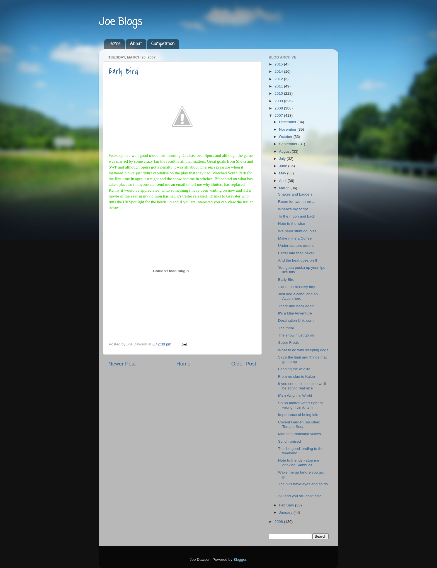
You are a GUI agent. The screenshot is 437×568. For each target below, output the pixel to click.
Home (115, 44)
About (136, 44)
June (283, 166)
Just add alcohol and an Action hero (298, 296)
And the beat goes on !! (297, 260)
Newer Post (122, 364)
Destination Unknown (296, 320)
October (286, 137)
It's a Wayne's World (295, 396)
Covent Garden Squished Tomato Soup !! (299, 424)
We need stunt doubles (297, 231)
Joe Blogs (120, 22)
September (288, 144)
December (288, 122)
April (283, 181)
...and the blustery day (296, 287)
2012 (279, 79)
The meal (286, 328)
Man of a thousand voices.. (300, 434)
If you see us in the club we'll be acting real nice (302, 386)
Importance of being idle (298, 415)
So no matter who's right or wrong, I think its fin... (300, 405)
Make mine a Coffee (295, 238)
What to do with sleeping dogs (303, 350)
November (288, 129)
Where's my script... (294, 209)
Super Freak (288, 342)
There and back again (296, 306)
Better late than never (296, 253)
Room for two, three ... (296, 201)
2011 (279, 86)
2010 (279, 93)
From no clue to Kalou (296, 376)
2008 (279, 108)
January (286, 512)
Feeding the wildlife (294, 369)
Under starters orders (296, 245)
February (287, 505)
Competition (162, 44)
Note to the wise (291, 223)
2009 (279, 101)
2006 (279, 522)
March (284, 188)
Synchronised (289, 441)
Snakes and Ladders (295, 194)
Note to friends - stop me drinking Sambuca (298, 462)
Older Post (243, 364)
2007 (279, 115)
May (283, 173)
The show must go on (296, 335)
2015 (279, 64)
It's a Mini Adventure (295, 313)
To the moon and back (296, 216)
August (285, 151)
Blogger (240, 559)
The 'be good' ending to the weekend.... (301, 451)
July (283, 159)
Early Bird (123, 71)
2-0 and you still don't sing (300, 496)
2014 (279, 71)
